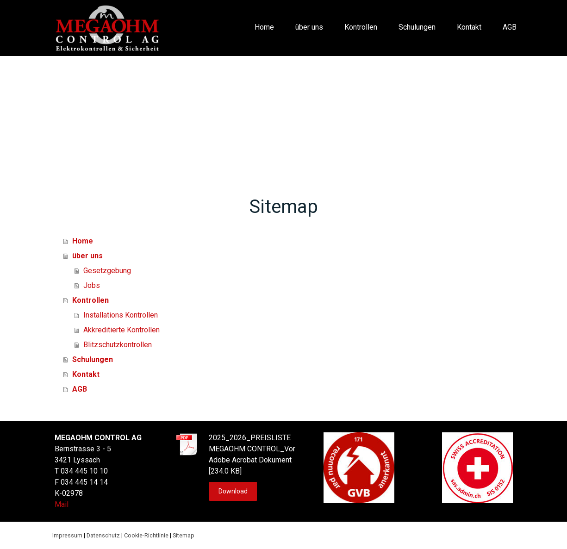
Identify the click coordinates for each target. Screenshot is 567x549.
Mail (62, 504)
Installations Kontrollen (120, 315)
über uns (309, 27)
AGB (510, 27)
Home (264, 27)
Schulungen (417, 27)
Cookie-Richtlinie (146, 535)
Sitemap (183, 535)
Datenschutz (103, 535)
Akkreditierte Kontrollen (121, 329)
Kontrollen (360, 27)
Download (233, 491)
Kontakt (469, 27)
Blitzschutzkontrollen (117, 344)
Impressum (67, 535)
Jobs (91, 285)
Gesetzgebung (107, 270)
